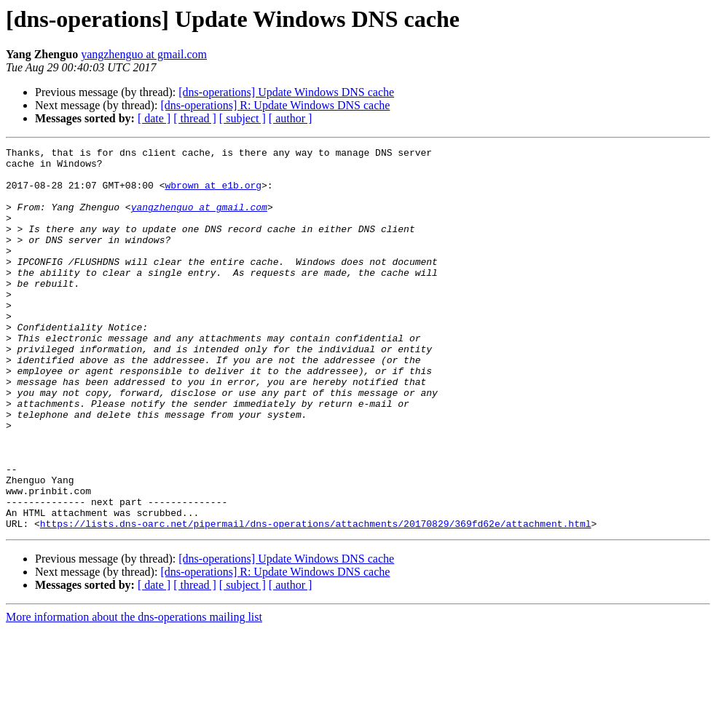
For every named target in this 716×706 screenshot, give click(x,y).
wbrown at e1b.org (213, 193)
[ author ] (290, 118)
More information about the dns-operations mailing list (134, 693)
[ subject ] (242, 118)
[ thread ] (194, 118)
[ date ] (154, 118)
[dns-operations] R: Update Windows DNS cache (275, 105)
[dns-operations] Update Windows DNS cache (286, 92)
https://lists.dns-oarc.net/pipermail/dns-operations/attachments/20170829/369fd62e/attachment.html (315, 599)
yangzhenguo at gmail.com (144, 54)
